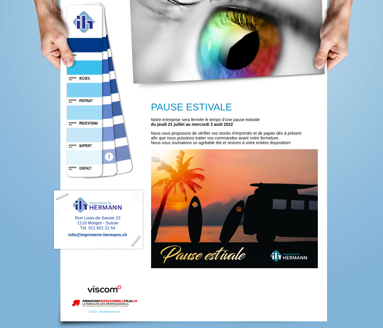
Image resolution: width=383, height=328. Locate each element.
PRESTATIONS (88, 123)
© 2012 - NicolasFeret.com (104, 311)
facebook (109, 156)
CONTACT (85, 168)
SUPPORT (85, 146)
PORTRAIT (86, 101)
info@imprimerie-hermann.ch (97, 234)
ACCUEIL (84, 78)
